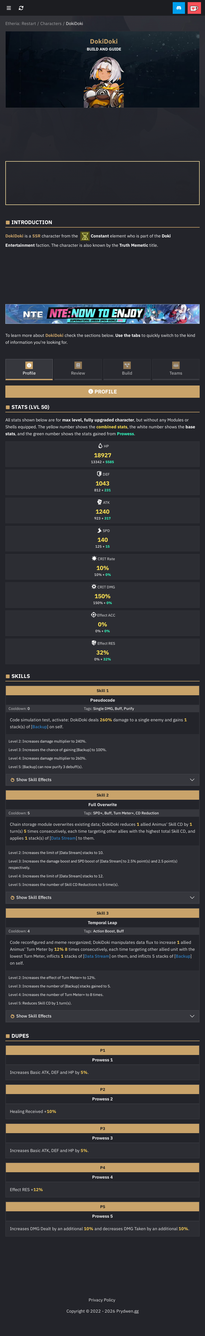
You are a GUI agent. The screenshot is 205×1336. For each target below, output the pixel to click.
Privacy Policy (102, 1300)
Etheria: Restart (20, 23)
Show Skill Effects (31, 779)
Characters (51, 23)
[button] (179, 8)
